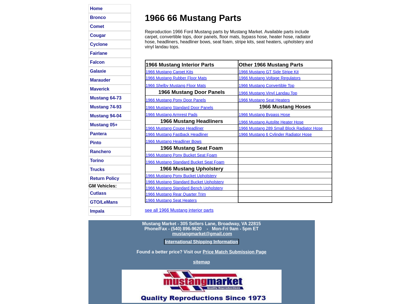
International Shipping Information (201, 241)
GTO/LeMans (104, 202)
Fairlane (98, 53)
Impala (97, 210)
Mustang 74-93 (105, 106)
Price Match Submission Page (234, 252)
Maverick (99, 88)
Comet (97, 26)
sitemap (201, 262)
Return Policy (104, 178)
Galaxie (98, 70)
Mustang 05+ (104, 124)
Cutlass (98, 193)
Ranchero (100, 151)
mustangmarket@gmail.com (202, 233)
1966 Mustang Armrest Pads (172, 114)
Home (96, 8)
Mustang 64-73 (105, 97)
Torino (97, 160)
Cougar (98, 35)
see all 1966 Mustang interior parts (179, 210)
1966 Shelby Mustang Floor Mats (176, 85)
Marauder (100, 79)
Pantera (98, 133)
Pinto (95, 142)
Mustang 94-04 (105, 115)
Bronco (98, 17)
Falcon (97, 62)
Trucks (97, 169)
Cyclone (99, 44)
